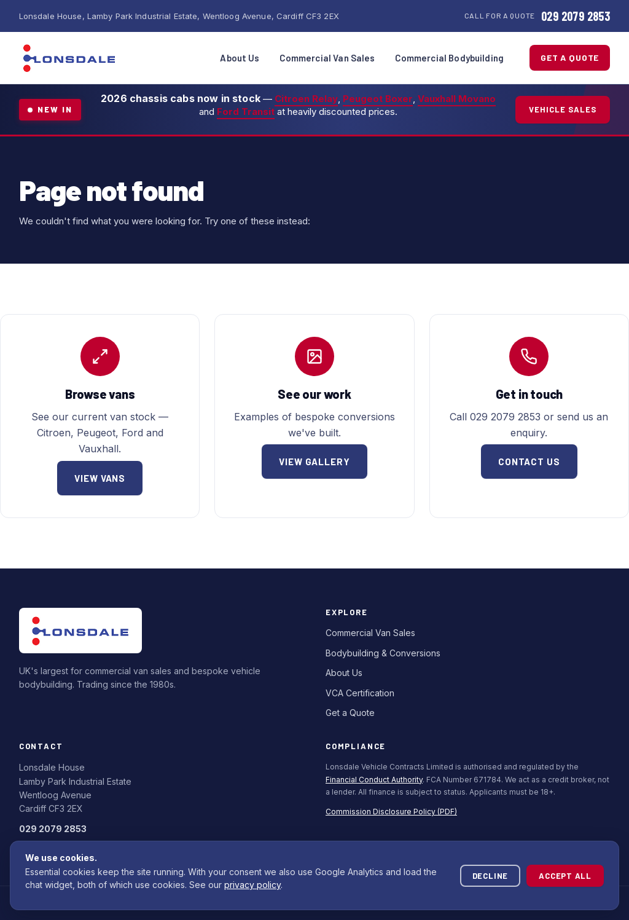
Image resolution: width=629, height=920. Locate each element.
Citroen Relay (306, 98)
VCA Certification (360, 693)
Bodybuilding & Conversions (383, 653)
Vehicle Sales (563, 109)
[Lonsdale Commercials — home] (69, 58)
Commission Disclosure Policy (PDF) (391, 811)
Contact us (529, 461)
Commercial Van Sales (327, 57)
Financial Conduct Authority (374, 779)
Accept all (565, 876)
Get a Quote (570, 57)
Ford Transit (246, 111)
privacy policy (252, 884)
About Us (239, 57)
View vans (99, 478)
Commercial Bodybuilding (449, 57)
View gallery (314, 461)
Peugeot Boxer (378, 98)
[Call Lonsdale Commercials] (537, 16)
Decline (490, 876)
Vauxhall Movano (457, 98)
